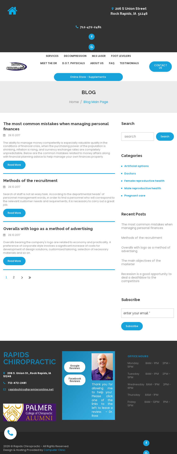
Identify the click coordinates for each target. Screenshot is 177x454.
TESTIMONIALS (129, 64)
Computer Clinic (54, 451)
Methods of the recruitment (29, 181)
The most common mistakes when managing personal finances (147, 227)
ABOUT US (97, 64)
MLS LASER (99, 57)
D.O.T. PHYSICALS (73, 64)
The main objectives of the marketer (141, 263)
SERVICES (52, 57)
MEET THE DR (48, 64)
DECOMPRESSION (75, 57)
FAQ (111, 64)
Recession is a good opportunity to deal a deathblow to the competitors (146, 278)
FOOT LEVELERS (121, 57)
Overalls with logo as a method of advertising (45, 228)
